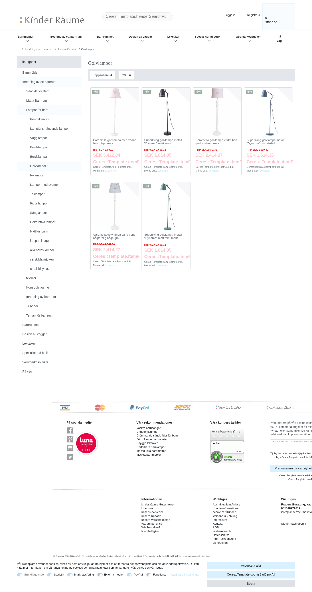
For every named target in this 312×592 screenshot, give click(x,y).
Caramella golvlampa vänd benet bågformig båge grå (114, 236)
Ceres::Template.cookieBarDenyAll (251, 574)
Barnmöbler (26, 36)
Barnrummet (105, 36)
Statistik (59, 574)
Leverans (111, 170)
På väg (279, 38)
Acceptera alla (251, 565)
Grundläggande (34, 574)
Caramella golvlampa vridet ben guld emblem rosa (216, 142)
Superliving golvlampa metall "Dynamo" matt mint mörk (163, 236)
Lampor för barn (66, 49)
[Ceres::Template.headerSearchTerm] (137, 16)
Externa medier (114, 574)
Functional (159, 574)
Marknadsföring (84, 574)
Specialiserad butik (207, 36)
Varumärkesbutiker (248, 36)
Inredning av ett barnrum (65, 36)
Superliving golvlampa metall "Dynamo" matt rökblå (265, 142)
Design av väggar (140, 36)
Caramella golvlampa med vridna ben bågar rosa (114, 142)
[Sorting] (102, 75)
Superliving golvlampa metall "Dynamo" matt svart (163, 142)
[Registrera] (250, 14)
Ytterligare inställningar (185, 574)
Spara (251, 583)
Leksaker (173, 36)
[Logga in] (226, 14)
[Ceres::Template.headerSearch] (180, 16)
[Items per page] (126, 75)
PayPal (138, 574)
